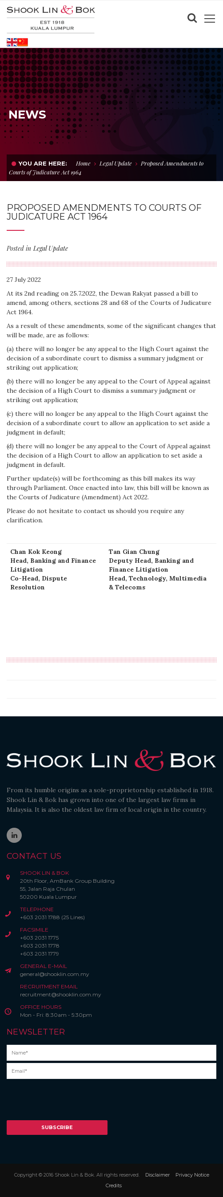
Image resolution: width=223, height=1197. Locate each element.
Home (83, 163)
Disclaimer (157, 1175)
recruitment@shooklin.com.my (60, 994)
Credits (114, 1185)
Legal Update (116, 163)
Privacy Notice (192, 1175)
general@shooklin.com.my (54, 974)
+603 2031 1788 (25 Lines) (52, 917)
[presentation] (74, 1103)
